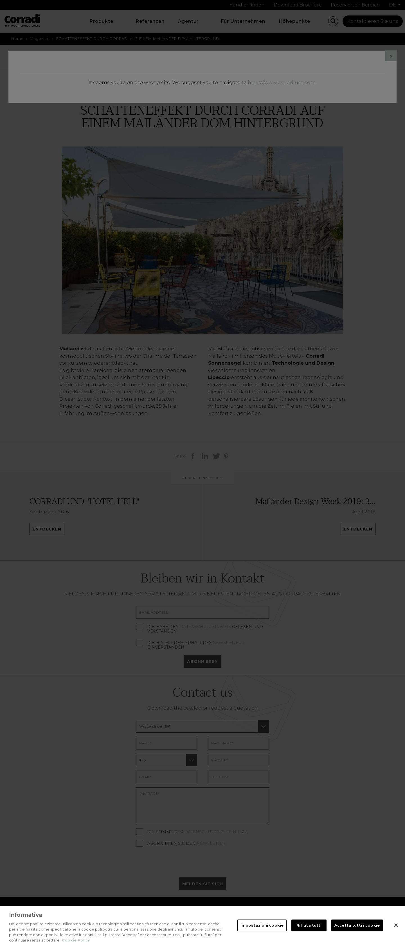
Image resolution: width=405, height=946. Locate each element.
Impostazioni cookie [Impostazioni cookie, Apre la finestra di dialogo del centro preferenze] (262, 932)
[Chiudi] (396, 933)
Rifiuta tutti (309, 932)
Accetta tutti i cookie (357, 932)
